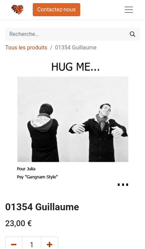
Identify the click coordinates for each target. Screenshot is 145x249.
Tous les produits (26, 47)
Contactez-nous (56, 9)
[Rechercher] (132, 34)
